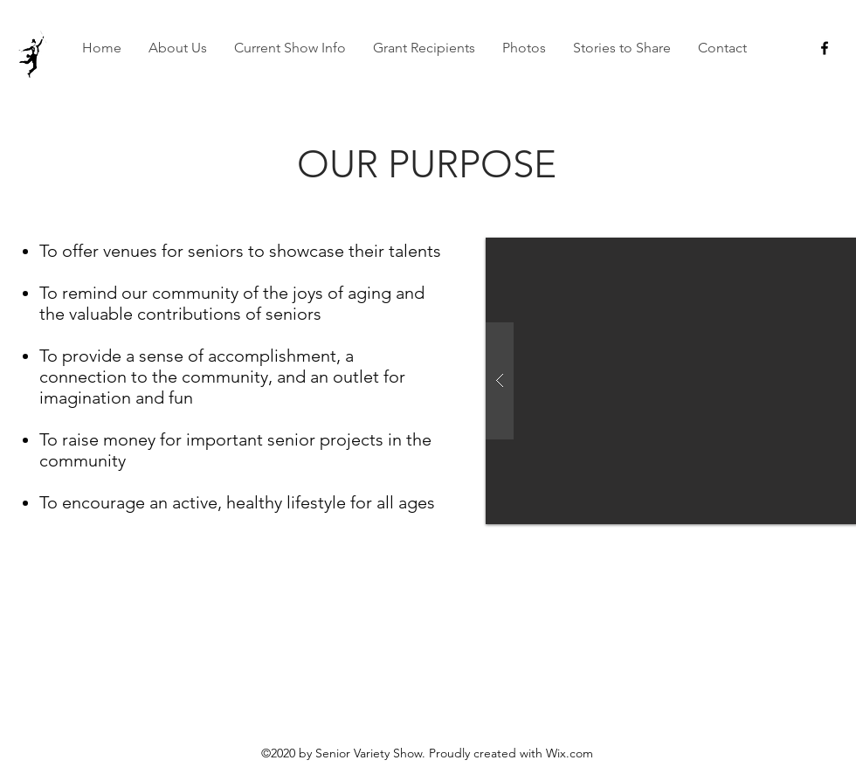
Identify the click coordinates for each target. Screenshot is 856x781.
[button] (177, 48)
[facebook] (824, 48)
